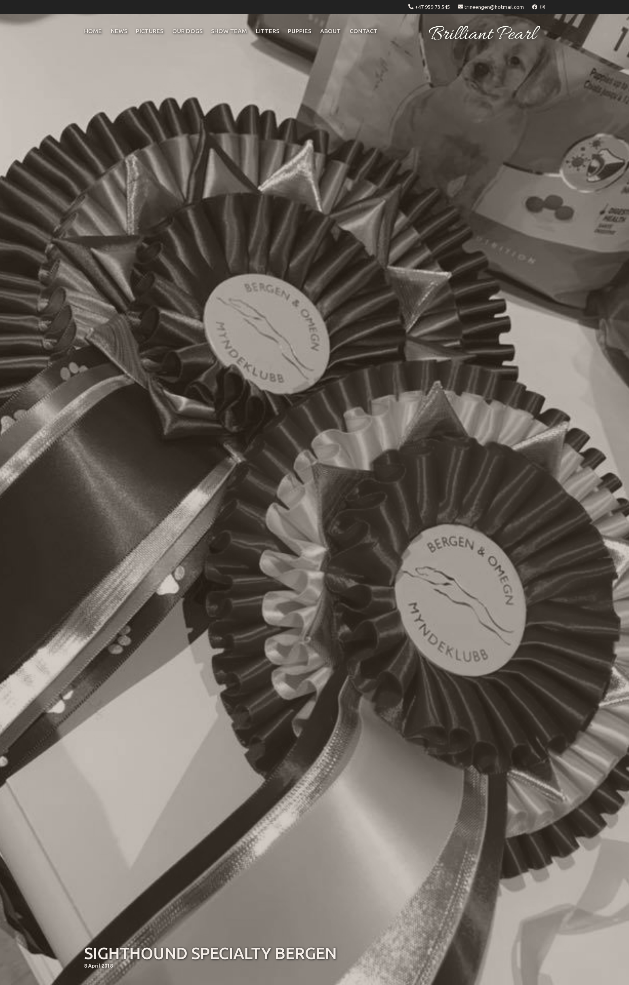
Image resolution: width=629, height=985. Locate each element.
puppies (299, 31)
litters (267, 31)
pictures (149, 31)
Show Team (229, 31)
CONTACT (364, 31)
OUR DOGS (187, 31)
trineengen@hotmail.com (494, 7)
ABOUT (330, 31)
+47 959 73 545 (432, 7)
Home (93, 31)
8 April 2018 (98, 965)
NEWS (119, 31)
